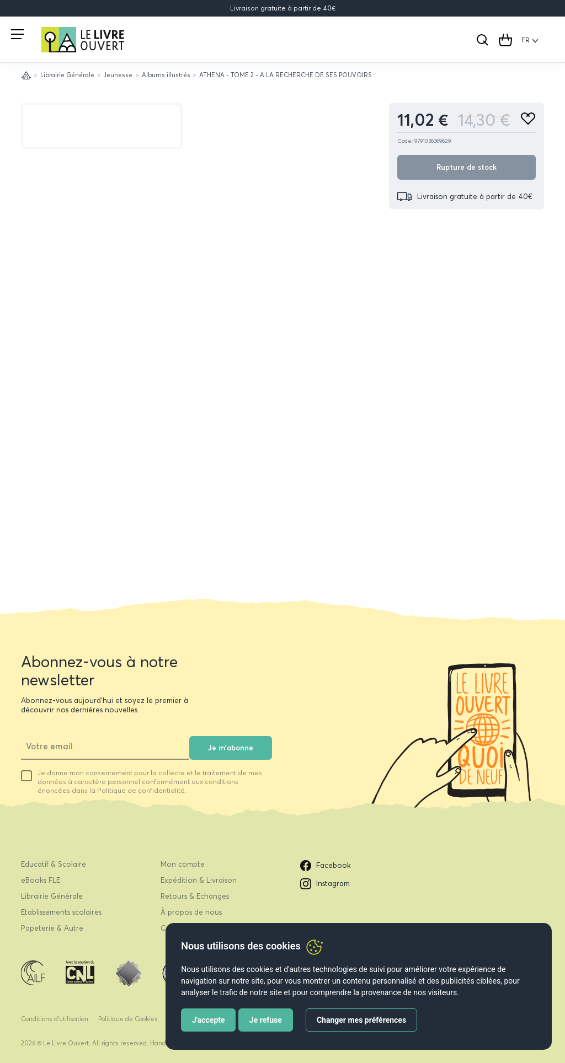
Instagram (325, 883)
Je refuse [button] (265, 1020)
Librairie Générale (67, 75)
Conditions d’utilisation (54, 1019)
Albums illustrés (166, 75)
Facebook (325, 865)
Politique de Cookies (128, 1019)
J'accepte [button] (208, 1020)
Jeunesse (117, 75)
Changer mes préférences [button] (361, 1020)
